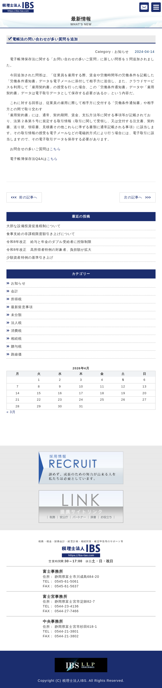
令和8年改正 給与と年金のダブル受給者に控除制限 (49, 242)
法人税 (16, 323)
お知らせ (18, 283)
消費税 (16, 331)
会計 (14, 291)
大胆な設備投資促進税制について (33, 226)
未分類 (16, 315)
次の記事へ (133, 197)
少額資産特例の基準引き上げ (29, 257)
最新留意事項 (22, 307)
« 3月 (11, 412)
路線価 (16, 354)
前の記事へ (28, 197)
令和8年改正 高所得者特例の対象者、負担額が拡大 (49, 249)
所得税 (16, 299)
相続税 (16, 338)
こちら (55, 149)
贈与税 (16, 346)
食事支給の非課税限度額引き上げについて (40, 234)
